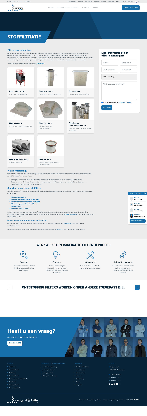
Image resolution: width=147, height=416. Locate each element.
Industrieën (88, 1)
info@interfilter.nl (115, 384)
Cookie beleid (74, 410)
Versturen (107, 107)
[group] (20, 307)
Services (80, 1)
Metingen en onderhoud (49, 386)
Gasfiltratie (11, 392)
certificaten (67, 224)
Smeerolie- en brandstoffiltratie (18, 389)
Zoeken (28, 1)
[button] (9, 288)
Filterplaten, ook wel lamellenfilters (23, 205)
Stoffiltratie (11, 383)
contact (59, 230)
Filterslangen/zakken (18, 198)
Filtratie (53, 7)
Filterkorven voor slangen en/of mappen (25, 202)
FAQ (117, 1)
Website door (132, 410)
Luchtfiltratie (12, 377)
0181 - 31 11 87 (115, 387)
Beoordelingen (80, 380)
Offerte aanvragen (130, 7)
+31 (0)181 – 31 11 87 (15, 1)
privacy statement (125, 102)
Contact (93, 7)
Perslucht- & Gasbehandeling (68, 7)
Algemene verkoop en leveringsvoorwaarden (110, 410)
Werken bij (79, 386)
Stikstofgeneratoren (48, 380)
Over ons (84, 7)
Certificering (79, 389)
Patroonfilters (16, 207)
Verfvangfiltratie (13, 395)
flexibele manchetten (70, 215)
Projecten (97, 1)
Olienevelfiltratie (13, 386)
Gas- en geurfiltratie (14, 398)
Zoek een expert (15, 353)
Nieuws (103, 1)
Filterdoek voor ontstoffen (20, 209)
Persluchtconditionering (49, 377)
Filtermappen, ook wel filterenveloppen (25, 200)
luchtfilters (40, 64)
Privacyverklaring (84, 410)
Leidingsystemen (47, 383)
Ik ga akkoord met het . (117, 102)
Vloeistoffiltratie (13, 380)
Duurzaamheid (72, 1)
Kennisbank (111, 1)
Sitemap (93, 410)
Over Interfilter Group (82, 377)
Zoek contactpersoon (137, 220)
